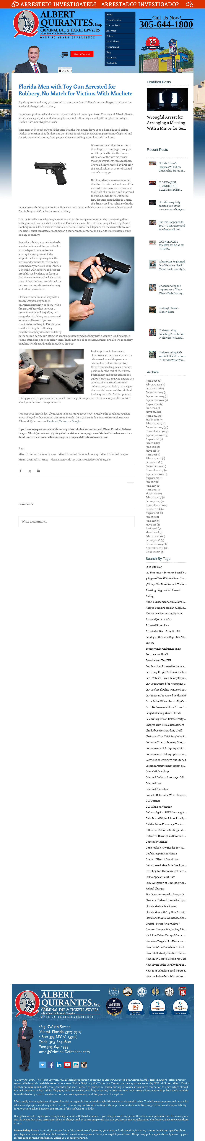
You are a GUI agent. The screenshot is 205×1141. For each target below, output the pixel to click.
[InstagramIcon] (84, 1065)
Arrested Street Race (157, 625)
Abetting (151, 590)
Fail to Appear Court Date (160, 877)
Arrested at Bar (154, 631)
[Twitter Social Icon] (42, 1065)
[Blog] (120, 52)
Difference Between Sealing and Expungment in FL (166, 830)
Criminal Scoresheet (157, 789)
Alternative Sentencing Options (164, 613)
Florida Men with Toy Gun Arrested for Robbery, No (81, 459)
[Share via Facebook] (20, 471)
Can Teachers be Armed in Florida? (166, 695)
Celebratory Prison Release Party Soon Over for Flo (166, 719)
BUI (178, 631)
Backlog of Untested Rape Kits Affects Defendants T (166, 637)
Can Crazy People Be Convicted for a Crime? (166, 672)
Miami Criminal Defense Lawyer (37, 454)
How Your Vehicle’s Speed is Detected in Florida (166, 970)
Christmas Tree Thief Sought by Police (166, 736)
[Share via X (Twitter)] (29, 471)
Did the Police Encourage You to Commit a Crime (166, 824)
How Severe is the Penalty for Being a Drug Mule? (166, 964)
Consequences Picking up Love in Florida (166, 754)
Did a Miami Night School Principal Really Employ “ (166, 818)
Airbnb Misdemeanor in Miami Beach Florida (166, 601)
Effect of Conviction (167, 859)
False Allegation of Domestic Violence (166, 882)
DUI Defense (153, 800)
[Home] (120, 14)
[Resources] (120, 57)
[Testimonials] (120, 46)
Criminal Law (153, 783)
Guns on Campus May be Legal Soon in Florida (166, 929)
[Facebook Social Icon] (51, 1065)
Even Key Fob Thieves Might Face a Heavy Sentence (166, 871)
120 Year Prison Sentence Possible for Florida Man (166, 572)
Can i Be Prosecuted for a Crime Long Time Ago (166, 707)
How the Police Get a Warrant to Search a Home (166, 976)
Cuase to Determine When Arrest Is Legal (166, 795)
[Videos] (120, 36)
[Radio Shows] (120, 41)
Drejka (149, 859)
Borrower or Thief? (157, 654)
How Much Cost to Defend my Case (166, 958)
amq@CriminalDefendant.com (64, 1051)
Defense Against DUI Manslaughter (166, 812)
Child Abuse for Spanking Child (164, 730)
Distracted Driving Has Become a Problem (166, 836)
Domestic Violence (156, 841)
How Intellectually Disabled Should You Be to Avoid (166, 953)
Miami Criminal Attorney (33, 459)
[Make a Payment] (81, 54)
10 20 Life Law (154, 566)
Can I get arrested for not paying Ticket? (166, 683)
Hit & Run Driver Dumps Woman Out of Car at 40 (166, 935)
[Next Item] (181, 100)
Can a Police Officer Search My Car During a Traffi (166, 701)
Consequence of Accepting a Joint (165, 748)
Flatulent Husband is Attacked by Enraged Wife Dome (166, 900)
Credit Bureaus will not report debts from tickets (166, 765)
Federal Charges (155, 888)
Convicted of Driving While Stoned (166, 759)
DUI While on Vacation (159, 806)
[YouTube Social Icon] (67, 1065)
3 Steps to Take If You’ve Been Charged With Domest (166, 578)
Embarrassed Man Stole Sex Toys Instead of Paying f (166, 865)
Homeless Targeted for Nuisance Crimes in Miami (166, 941)
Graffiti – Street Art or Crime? (163, 923)
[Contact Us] (120, 62)
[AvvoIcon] (76, 1065)
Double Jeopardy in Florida (161, 853)
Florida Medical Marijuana (161, 906)
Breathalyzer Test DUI (158, 660)
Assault (169, 631)
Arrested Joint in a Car (159, 619)
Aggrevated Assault (169, 590)
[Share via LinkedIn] (38, 471)
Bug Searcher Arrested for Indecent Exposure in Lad (166, 666)
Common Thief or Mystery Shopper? (166, 742)
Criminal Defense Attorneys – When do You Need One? (166, 777)
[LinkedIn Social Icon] (59, 1065)
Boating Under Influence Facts (163, 648)
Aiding (149, 596)
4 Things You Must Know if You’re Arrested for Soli (166, 584)
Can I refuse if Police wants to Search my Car (166, 689)
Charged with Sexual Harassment (165, 724)
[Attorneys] (120, 30)
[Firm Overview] (120, 19)
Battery (150, 642)
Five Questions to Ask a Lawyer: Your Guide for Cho (166, 894)
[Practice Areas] (120, 25)
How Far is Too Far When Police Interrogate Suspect (166, 947)
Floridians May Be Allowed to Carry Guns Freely (166, 917)
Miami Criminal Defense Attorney (78, 454)
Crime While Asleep (157, 771)
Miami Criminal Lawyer (114, 454)
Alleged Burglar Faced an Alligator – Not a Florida (166, 607)
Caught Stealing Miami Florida (163, 713)
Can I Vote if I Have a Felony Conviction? (166, 678)
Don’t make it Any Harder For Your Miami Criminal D (166, 847)
